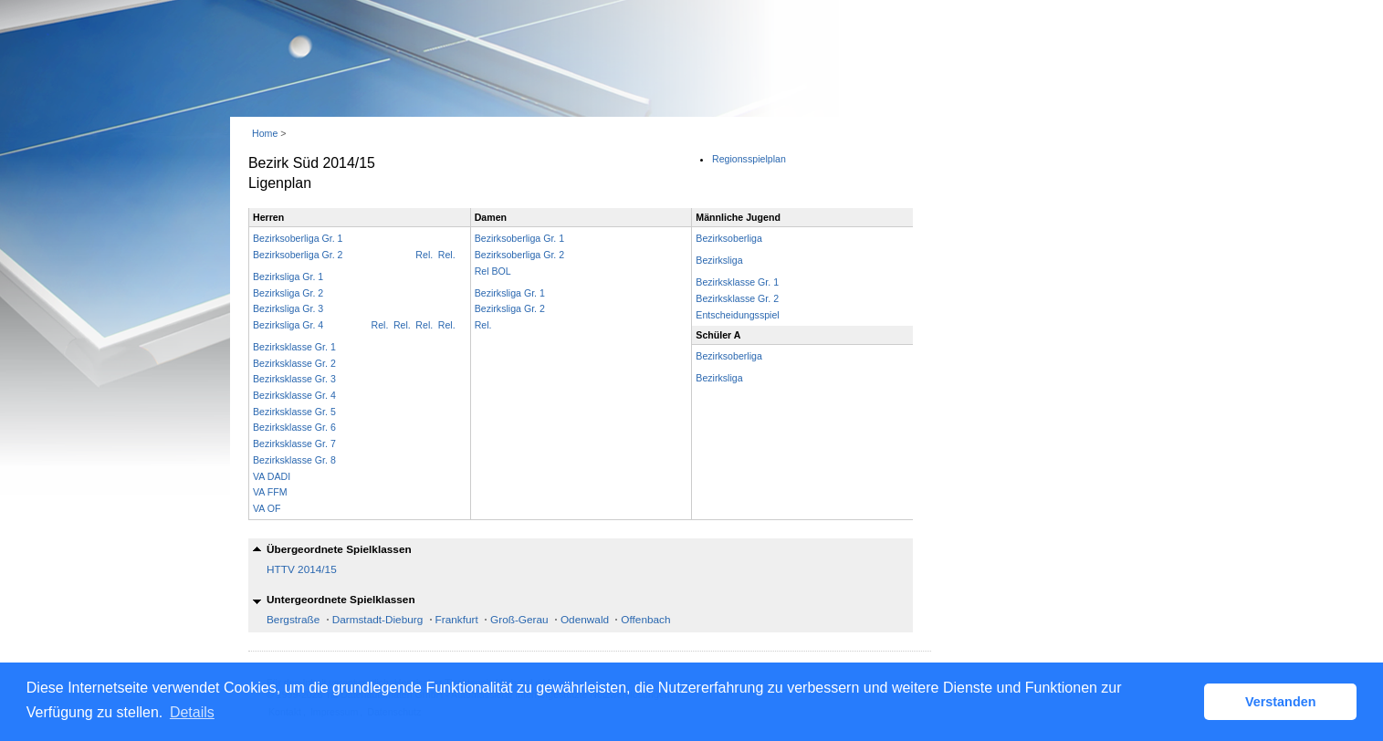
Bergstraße (293, 619)
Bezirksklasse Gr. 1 (294, 346)
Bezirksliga (719, 260)
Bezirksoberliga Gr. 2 (297, 254)
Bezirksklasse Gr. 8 (294, 459)
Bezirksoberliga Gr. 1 (297, 238)
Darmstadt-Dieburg (378, 619)
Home (265, 133)
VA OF (266, 508)
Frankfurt (456, 619)
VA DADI (271, 476)
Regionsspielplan (749, 158)
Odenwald (585, 619)
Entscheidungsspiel (737, 314)
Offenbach (645, 619)
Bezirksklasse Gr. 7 (294, 443)
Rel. (447, 254)
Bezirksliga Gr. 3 (288, 308)
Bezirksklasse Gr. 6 (294, 427)
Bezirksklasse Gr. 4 (294, 395)
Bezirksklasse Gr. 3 (294, 378)
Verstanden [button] (1280, 701)
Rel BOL (493, 271)
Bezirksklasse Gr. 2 (294, 363)
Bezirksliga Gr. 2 (288, 292)
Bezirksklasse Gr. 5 (294, 411)
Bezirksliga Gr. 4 (288, 324)
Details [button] (192, 712)
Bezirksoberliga (729, 238)
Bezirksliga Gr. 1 (288, 276)
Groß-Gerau (519, 619)
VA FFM (270, 491)
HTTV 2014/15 (302, 569)
